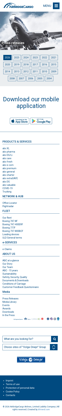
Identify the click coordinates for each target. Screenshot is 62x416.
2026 (7, 57)
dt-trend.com (44, 409)
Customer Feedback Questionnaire (20, 287)
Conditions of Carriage (14, 283)
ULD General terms (12, 237)
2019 (16, 64)
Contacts (10, 395)
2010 (44, 71)
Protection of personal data (20, 388)
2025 (16, 57)
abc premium (9, 168)
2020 (7, 64)
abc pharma (8, 151)
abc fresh (7, 161)
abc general (8, 171)
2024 (26, 57)
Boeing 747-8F (10, 221)
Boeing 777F (8, 227)
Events (6, 305)
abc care (6, 158)
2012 (26, 71)
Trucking (6, 191)
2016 (44, 64)
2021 (53, 57)
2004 (49, 78)
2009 (53, 71)
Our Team (7, 267)
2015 (53, 64)
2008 (12, 78)
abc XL (5, 148)
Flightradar (8, 206)
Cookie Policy (13, 391)
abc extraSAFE (10, 178)
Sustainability (9, 273)
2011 (35, 71)
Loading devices (10, 234)
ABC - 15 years (10, 270)
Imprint (9, 380)
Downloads (8, 312)
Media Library (9, 302)
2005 (39, 78)
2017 (35, 64)
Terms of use (13, 384)
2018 (26, 64)
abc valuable (9, 185)
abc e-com (8, 165)
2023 (35, 57)
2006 (30, 78)
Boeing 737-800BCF (12, 231)
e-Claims (7, 249)
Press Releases (10, 298)
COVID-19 (7, 188)
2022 (44, 57)
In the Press (8, 315)
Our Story (7, 263)
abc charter (8, 175)
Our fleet (7, 217)
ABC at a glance (10, 260)
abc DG (6, 181)
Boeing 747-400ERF (12, 224)
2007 (21, 78)
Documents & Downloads (15, 280)
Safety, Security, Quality (14, 277)
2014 (7, 71)
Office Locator (9, 203)
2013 (16, 71)
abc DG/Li (7, 155)
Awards (6, 308)
